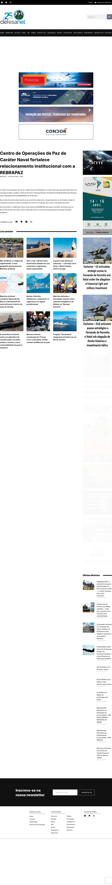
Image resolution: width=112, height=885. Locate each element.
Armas (33, 32)
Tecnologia (67, 32)
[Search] (109, 16)
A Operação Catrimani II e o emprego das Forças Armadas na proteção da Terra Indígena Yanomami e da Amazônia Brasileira (104, 631)
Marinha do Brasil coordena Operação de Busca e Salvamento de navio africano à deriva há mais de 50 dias (11, 301)
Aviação (17, 32)
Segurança (51, 32)
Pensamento (88, 32)
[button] (16, 221)
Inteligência (78, 32)
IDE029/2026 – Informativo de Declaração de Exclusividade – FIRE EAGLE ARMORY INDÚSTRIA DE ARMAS (104, 715)
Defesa (59, 32)
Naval (24, 32)
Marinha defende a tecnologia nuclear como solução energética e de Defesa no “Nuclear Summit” (63, 301)
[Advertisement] (56, 51)
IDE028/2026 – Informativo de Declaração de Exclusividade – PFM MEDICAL (104, 735)
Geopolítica (41, 32)
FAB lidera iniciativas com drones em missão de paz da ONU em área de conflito (104, 752)
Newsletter (99, 32)
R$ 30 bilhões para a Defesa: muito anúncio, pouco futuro (104, 682)
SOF (28, 32)
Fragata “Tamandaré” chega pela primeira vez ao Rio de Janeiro (64, 337)
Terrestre (9, 32)
